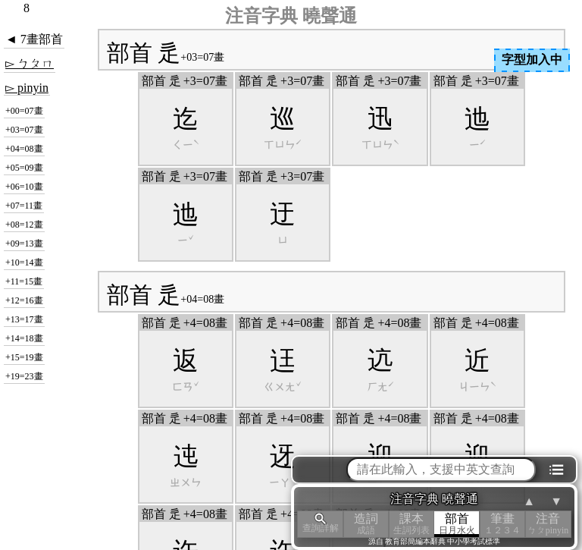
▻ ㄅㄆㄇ (29, 63)
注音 (548, 524)
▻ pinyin (26, 87)
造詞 (366, 524)
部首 (457, 524)
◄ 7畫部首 (34, 39)
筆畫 (502, 524)
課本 (411, 524)
